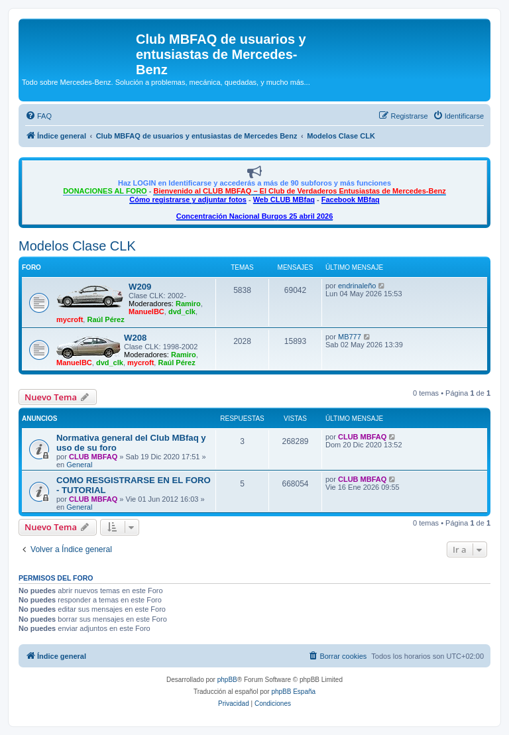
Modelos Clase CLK (77, 246)
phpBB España (293, 691)
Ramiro (188, 304)
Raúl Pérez (105, 319)
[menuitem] (38, 116)
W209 (140, 287)
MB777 (349, 337)
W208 (135, 338)
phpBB (227, 679)
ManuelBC (146, 311)
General (79, 465)
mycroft (69, 319)
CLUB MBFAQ (93, 457)
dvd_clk (182, 311)
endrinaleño (357, 286)
